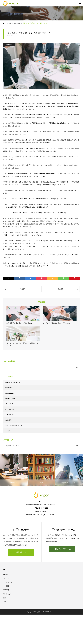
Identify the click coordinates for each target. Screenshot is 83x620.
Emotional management (13, 382)
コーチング (9, 404)
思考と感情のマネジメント (14, 425)
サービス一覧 (7, 582)
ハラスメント (9, 409)
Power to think (10, 398)
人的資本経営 (9, 414)
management (9, 393)
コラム (5, 601)
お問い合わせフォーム (62, 549)
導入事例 (6, 590)
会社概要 (6, 586)
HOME (4, 569)
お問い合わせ (21, 552)
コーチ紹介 (7, 594)
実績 (4, 598)
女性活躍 (8, 420)
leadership (9, 44)
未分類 (7, 431)
